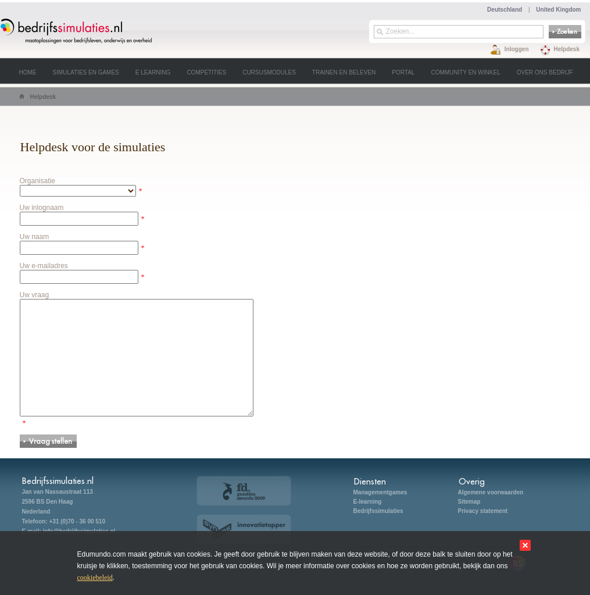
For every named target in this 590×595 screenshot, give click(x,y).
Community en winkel (465, 72)
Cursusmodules (269, 72)
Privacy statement (483, 511)
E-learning (367, 501)
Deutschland (504, 9)
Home (28, 72)
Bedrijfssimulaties (378, 511)
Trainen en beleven (344, 72)
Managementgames (380, 492)
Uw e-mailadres (44, 266)
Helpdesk (566, 49)
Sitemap (469, 501)
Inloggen (517, 49)
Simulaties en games (86, 72)
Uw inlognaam (42, 208)
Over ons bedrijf (545, 72)
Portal (403, 72)
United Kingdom (558, 9)
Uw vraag (34, 295)
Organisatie (37, 181)
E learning (153, 72)
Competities (206, 72)
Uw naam (34, 237)
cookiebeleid (95, 577)
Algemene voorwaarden (491, 492)
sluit (525, 545)
